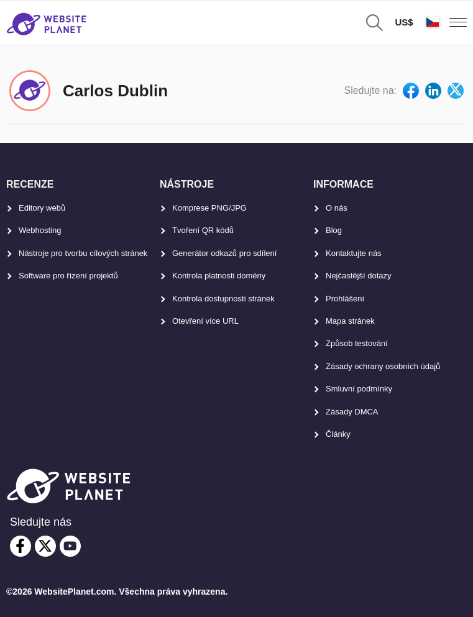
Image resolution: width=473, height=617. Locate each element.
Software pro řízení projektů (68, 275)
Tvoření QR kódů (203, 230)
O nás (336, 208)
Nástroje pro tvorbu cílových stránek (83, 253)
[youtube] (70, 546)
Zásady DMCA (352, 411)
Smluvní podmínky (359, 388)
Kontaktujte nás (354, 253)
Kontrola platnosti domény (218, 275)
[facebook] (20, 546)
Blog (334, 230)
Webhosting (40, 230)
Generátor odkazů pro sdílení (224, 253)
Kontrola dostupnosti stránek (223, 298)
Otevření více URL (205, 321)
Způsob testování (357, 343)
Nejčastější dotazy (359, 275)
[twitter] (45, 546)
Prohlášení (345, 298)
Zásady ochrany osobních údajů (383, 366)
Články (338, 434)
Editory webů (42, 208)
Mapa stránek (350, 321)
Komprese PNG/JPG (209, 208)
